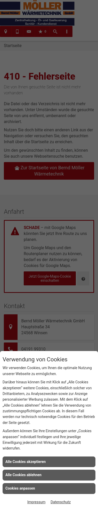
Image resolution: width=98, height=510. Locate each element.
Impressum (36, 502)
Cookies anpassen (20, 488)
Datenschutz (61, 502)
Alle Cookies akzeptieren (25, 462)
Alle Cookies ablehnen (23, 475)
